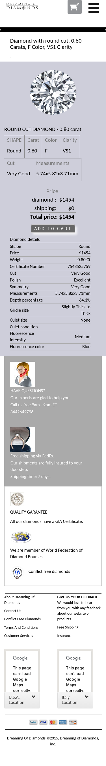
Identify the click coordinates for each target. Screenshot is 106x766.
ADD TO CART (53, 228)
